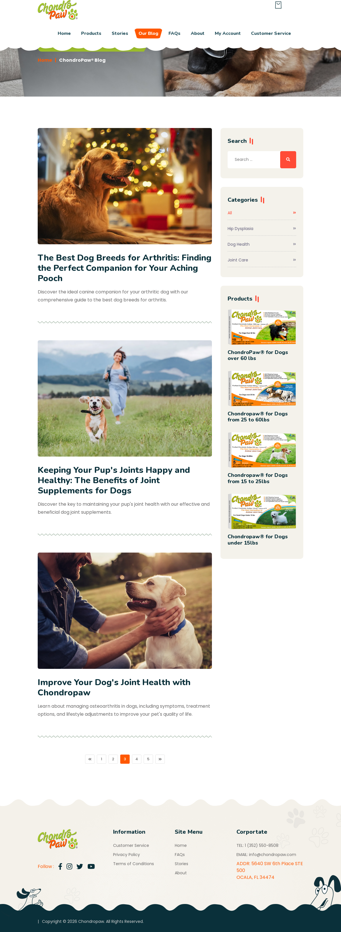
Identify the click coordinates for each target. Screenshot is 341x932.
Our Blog (148, 33)
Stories (120, 33)
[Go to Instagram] (69, 867)
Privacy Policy (126, 854)
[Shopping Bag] (278, 6)
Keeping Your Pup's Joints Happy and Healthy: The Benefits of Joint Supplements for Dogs (114, 480)
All (262, 213)
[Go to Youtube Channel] (91, 867)
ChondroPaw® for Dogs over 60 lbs (258, 355)
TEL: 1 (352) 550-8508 (257, 845)
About (197, 33)
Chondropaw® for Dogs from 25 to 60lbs (258, 416)
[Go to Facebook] (60, 867)
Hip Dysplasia (262, 228)
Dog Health (262, 244)
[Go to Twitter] (80, 867)
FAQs (174, 33)
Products (91, 33)
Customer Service (271, 33)
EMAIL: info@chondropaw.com (266, 854)
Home (64, 33)
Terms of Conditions (133, 864)
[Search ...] (288, 159)
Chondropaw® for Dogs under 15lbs (258, 539)
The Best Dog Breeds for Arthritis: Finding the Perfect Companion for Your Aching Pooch (124, 268)
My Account (228, 33)
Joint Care (262, 260)
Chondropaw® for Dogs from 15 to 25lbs (258, 478)
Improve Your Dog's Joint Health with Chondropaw (114, 688)
